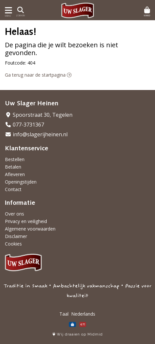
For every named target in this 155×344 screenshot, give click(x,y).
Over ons (14, 214)
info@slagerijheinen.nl (36, 134)
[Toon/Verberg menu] (7, 10)
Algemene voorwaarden (30, 229)
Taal (64, 314)
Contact (13, 189)
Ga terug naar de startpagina (38, 75)
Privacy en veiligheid (26, 221)
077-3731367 (24, 124)
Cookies (13, 244)
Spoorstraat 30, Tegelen (38, 114)
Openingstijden (21, 182)
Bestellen (14, 159)
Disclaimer (16, 236)
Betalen (13, 167)
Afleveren (15, 174)
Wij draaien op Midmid (78, 334)
